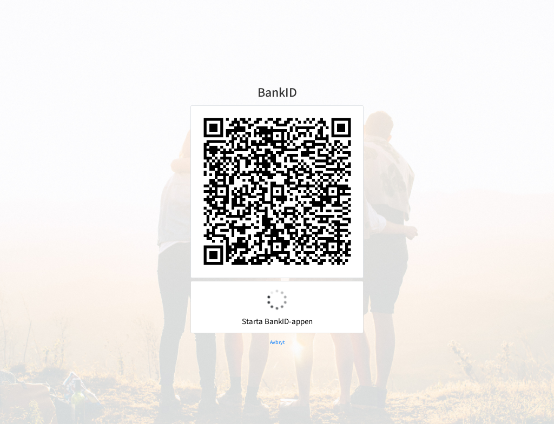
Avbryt (277, 342)
